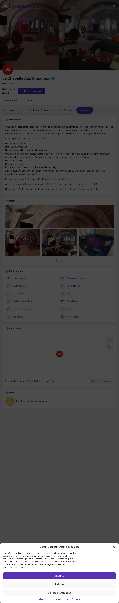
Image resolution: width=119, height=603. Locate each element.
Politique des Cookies (47, 599)
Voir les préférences (59, 593)
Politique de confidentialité (69, 599)
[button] (114, 547)
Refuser (59, 584)
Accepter (59, 576)
